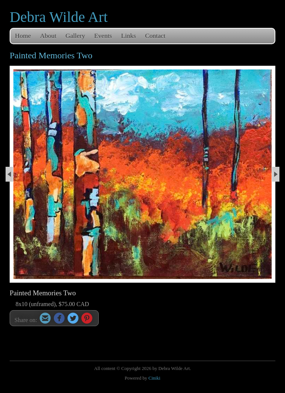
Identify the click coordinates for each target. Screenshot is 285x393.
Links (128, 35)
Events (103, 35)
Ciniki (154, 378)
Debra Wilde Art (59, 17)
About (48, 35)
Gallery (75, 35)
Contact (155, 35)
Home (23, 35)
